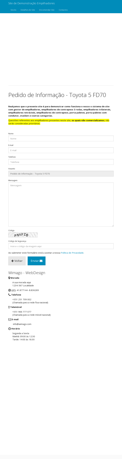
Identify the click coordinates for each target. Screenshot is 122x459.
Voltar (17, 261)
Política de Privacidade (72, 252)
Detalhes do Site (28, 10)
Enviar (36, 261)
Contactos (63, 10)
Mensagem (12, 180)
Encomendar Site (46, 10)
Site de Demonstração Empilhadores (31, 3)
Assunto (11, 169)
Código (11, 230)
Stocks (13, 10)
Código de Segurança (17, 241)
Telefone (12, 157)
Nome (10, 134)
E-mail (10, 145)
